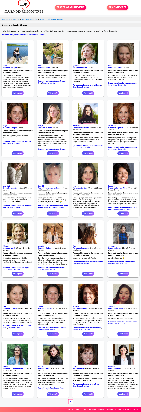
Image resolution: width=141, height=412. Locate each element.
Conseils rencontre (72, 409)
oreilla (5, 66)
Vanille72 (111, 306)
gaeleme (76, 66)
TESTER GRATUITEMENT (70, 7)
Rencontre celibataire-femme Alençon (52, 81)
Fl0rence (6, 246)
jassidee (76, 186)
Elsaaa (40, 306)
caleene (5, 367)
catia (110, 66)
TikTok (85, 409)
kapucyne (111, 186)
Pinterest (110, 409)
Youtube (118, 409)
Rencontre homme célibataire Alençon (30, 35)
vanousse (111, 246)
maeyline (41, 126)
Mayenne (111, 264)
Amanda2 (6, 186)
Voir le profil (17, 93)
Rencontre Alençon (9, 35)
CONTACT (135, 409)
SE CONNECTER (117, 7)
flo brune (76, 126)
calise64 (41, 246)
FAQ (124, 409)
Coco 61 (41, 186)
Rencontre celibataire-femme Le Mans (17, 326)
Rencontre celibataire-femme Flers (51, 388)
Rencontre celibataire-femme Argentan (122, 147)
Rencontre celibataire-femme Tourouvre (88, 262)
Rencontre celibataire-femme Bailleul (51, 268)
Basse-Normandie (48, 83)
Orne (39, 83)
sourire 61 (112, 126)
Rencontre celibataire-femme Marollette (88, 145)
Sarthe (75, 147)
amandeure (77, 306)
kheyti (5, 126)
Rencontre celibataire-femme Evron (121, 262)
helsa (75, 367)
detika (40, 66)
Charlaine (111, 367)
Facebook (92, 409)
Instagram (101, 409)
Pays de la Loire (84, 147)
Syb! (74, 246)
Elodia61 (41, 367)
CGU (129, 409)
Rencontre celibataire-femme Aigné (16, 268)
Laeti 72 (5, 306)
